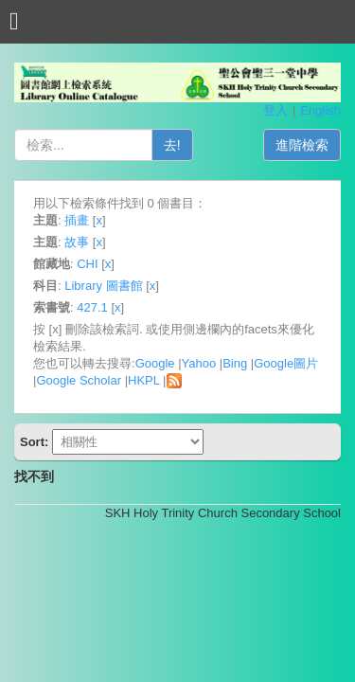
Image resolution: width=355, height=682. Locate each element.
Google (155, 363)
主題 (45, 220)
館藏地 (51, 264)
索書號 (51, 307)
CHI (87, 264)
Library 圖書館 (103, 285)
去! (172, 145)
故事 (76, 242)
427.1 (92, 307)
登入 (275, 110)
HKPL (143, 380)
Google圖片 (286, 363)
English (320, 110)
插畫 (76, 220)
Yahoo (199, 363)
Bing (234, 363)
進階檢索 (301, 145)
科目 (45, 285)
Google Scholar (78, 380)
